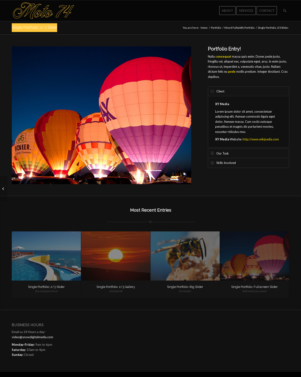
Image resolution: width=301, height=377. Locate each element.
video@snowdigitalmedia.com (32, 337)
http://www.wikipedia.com (261, 139)
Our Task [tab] (219, 153)
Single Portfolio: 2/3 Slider (34, 27)
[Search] (284, 10)
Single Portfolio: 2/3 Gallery (115, 287)
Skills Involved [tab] (223, 163)
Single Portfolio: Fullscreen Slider (254, 287)
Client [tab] (217, 91)
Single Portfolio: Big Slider (185, 287)
